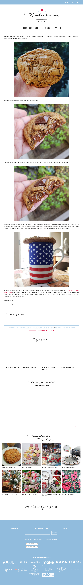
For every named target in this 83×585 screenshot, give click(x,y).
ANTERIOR (7, 427)
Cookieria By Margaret (13, 583)
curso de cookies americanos (42, 329)
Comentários (31, 547)
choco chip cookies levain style (38, 327)
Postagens (30, 544)
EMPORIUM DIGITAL (76, 583)
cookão (51, 327)
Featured (55, 329)
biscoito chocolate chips (19, 327)
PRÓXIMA (76, 427)
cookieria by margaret (62, 327)
